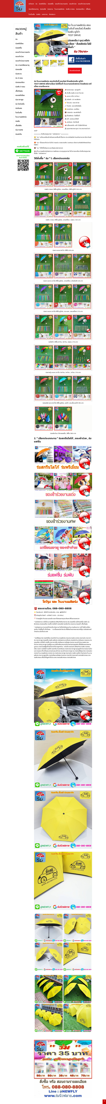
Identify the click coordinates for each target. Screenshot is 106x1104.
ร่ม (36, 3)
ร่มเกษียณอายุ (34, 9)
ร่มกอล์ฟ (43, 9)
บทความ (45, 14)
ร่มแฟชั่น (51, 3)
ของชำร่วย (72, 3)
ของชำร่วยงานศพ (84, 3)
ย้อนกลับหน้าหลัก (75, 70)
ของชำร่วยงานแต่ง (61, 3)
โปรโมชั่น (32, 14)
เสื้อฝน (88, 9)
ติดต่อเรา (52, 14)
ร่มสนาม (50, 9)
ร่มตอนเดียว (80, 9)
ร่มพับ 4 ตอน (70, 9)
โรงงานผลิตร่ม (59, 9)
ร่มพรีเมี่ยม (42, 3)
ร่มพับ (38, 14)
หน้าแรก (31, 3)
